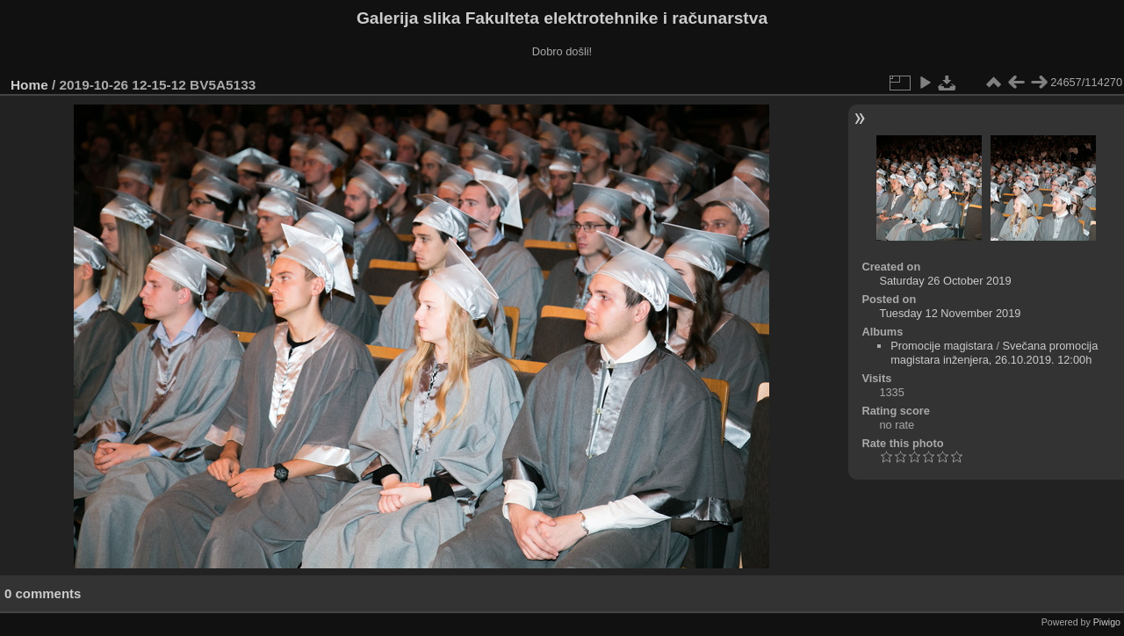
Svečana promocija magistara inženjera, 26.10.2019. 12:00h (994, 352)
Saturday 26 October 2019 (945, 280)
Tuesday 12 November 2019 (949, 313)
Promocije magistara (941, 345)
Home (29, 84)
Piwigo (1106, 622)
